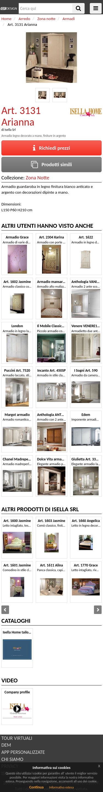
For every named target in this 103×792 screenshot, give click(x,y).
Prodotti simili (51, 164)
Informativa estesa (61, 787)
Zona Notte (37, 177)
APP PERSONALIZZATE (23, 752)
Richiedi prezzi (51, 148)
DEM (6, 745)
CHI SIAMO (12, 759)
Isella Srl (10, 130)
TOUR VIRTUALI (16, 738)
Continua (36, 787)
